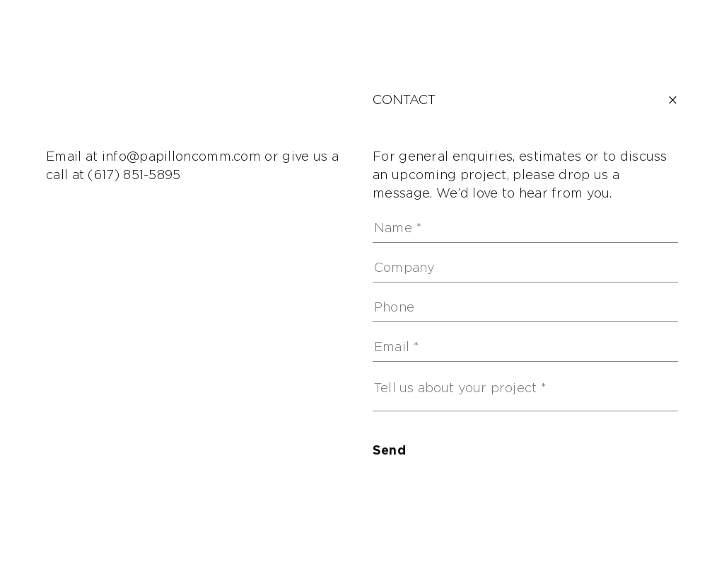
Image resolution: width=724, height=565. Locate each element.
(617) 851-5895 (134, 175)
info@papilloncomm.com (181, 157)
